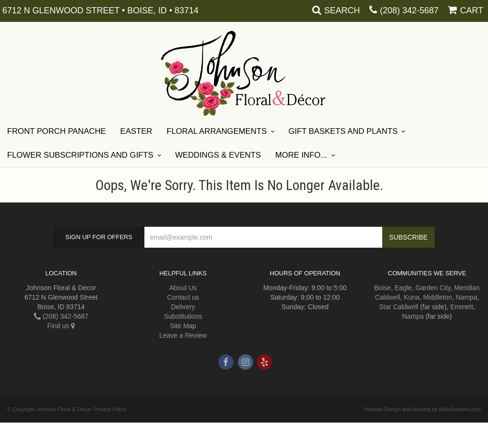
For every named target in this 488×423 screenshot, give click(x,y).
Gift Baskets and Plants (342, 131)
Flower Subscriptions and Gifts (80, 155)
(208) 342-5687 (409, 10)
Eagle (403, 288)
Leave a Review (183, 335)
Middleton (437, 297)
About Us (183, 288)
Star (385, 307)
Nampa (466, 297)
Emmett (461, 307)
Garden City (433, 288)
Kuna (411, 297)
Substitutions (183, 316)
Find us (61, 326)
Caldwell (387, 297)
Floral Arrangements (216, 131)
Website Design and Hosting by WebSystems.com (422, 409)
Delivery (183, 307)
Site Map (183, 326)
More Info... (301, 155)
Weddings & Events (218, 155)
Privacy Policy (110, 409)
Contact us (183, 297)
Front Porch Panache (56, 131)
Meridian (467, 288)
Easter (136, 131)
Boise (382, 288)
